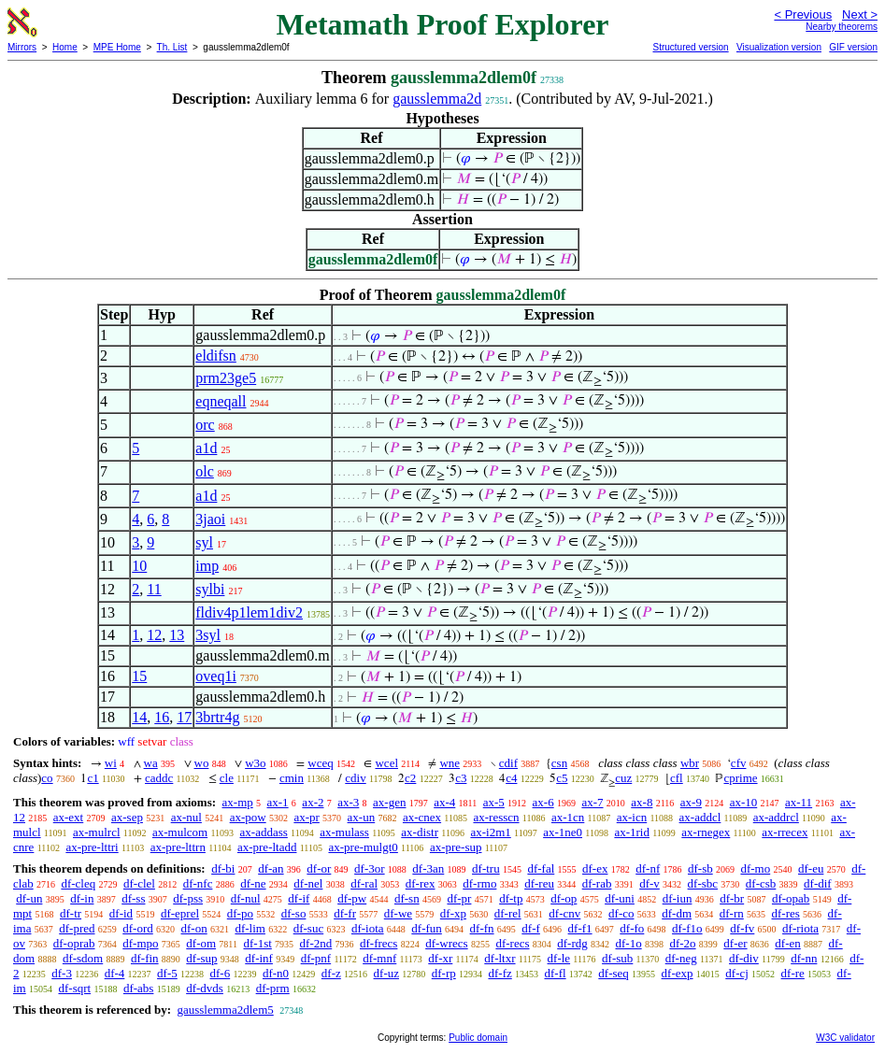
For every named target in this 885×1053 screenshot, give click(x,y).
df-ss (133, 898)
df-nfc (198, 883)
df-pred (76, 928)
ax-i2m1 (490, 832)
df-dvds (204, 988)
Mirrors (21, 47)
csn (559, 763)
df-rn (732, 913)
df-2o (682, 943)
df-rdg (572, 943)
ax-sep (127, 817)
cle (227, 778)
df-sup (201, 958)
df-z (331, 973)
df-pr (459, 898)
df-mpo (140, 943)
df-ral (364, 883)
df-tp (510, 898)
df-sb (700, 868)
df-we (398, 913)
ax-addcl (700, 817)
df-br (732, 898)
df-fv (742, 928)
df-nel (307, 883)
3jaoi (210, 519)
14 (139, 717)
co (46, 778)
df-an (270, 868)
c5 (561, 778)
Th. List (172, 47)
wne (449, 763)
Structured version (690, 47)
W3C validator (845, 1037)
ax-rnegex (705, 832)
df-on (194, 928)
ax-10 (744, 802)
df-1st (257, 943)
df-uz (386, 973)
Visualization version (778, 47)
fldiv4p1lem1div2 (249, 612)
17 (184, 717)
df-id (121, 913)
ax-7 (592, 802)
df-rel (507, 913)
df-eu (810, 868)
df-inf (259, 958)
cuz (623, 778)
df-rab (597, 883)
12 (154, 635)
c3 (460, 778)
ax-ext (68, 817)
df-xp (453, 913)
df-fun (426, 928)
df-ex (594, 868)
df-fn (482, 928)
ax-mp (237, 802)
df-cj (737, 973)
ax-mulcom (179, 832)
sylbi (209, 589)
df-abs (138, 988)
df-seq (613, 973)
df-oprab (74, 943)
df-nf (647, 868)
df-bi (223, 868)
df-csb (761, 883)
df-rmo (479, 883)
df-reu (539, 883)
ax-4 (444, 802)
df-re (793, 973)
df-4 (115, 973)
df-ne (252, 883)
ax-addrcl (776, 817)
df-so (294, 913)
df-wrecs (446, 943)
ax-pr (306, 817)
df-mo (755, 868)
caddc (159, 778)
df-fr (345, 913)
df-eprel (180, 913)
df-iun (677, 898)
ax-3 (348, 802)
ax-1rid (631, 832)
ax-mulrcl (97, 832)
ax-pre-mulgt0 (362, 847)
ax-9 (691, 802)
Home (65, 47)
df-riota (800, 928)
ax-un (362, 817)
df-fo (632, 928)
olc (204, 471)
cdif (508, 763)
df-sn (407, 898)
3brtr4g (217, 717)
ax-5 (494, 802)
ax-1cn (567, 817)
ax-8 (641, 802)
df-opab (790, 898)
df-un (29, 898)
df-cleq (78, 883)
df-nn (804, 958)
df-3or (369, 868)
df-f (530, 928)
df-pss (188, 898)
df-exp (677, 973)
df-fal (540, 868)
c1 (92, 778)
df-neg (681, 958)
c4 (511, 778)
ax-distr (419, 832)
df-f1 (580, 928)
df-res (786, 913)
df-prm (273, 988)
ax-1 (278, 802)
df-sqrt (74, 988)
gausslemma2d (437, 99)
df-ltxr (499, 958)
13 (176, 635)
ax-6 (543, 802)
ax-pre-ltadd (267, 847)
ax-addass (264, 832)
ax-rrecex (784, 832)
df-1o (628, 943)
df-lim (250, 928)
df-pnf (316, 958)
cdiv (355, 778)
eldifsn (215, 355)
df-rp (444, 973)
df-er (735, 943)
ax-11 (798, 802)
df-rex (420, 883)
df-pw (351, 898)
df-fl (555, 973)
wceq (320, 763)
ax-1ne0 (562, 832)
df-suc (308, 928)
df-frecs (378, 943)
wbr (689, 763)
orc (204, 425)
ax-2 (312, 802)
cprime (740, 778)
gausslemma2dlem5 (225, 1010)
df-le (559, 958)
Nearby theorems (842, 26)
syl (204, 542)
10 (139, 566)
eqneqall (220, 401)
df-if (298, 898)
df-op (563, 898)
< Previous (803, 14)
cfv (739, 763)
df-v (649, 883)
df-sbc (703, 883)
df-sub (617, 958)
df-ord (137, 928)
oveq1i (215, 676)
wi (111, 763)
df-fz (499, 973)
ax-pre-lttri (91, 847)
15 (139, 676)
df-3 (61, 973)
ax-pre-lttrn (178, 847)
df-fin (145, 958)
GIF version (853, 47)
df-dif (818, 883)
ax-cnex (422, 817)
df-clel (139, 883)
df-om (201, 943)
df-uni (620, 898)
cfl (676, 778)
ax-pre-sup (456, 847)
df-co (621, 913)
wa (151, 763)
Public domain (478, 1037)
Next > (860, 14)
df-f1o (687, 928)
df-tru (486, 868)
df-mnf (379, 958)
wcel (386, 763)
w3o (255, 763)
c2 (410, 778)
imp (207, 566)
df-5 (167, 973)
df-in (81, 898)
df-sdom (83, 958)
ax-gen (389, 802)
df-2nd (316, 943)
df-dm (677, 913)
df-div (744, 958)
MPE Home (117, 47)
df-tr (70, 913)
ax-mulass (344, 832)
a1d (206, 448)
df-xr (440, 958)
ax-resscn (496, 817)
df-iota (367, 928)
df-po (240, 913)
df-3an (428, 868)
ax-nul (186, 817)
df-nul (246, 898)
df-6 (220, 973)
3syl (208, 635)
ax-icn (632, 817)
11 (154, 589)
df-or (319, 868)
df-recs (512, 943)
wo (201, 763)
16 (161, 717)
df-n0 (276, 973)
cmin (291, 778)
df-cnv (564, 913)
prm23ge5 (225, 378)
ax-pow (248, 817)
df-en (787, 943)
